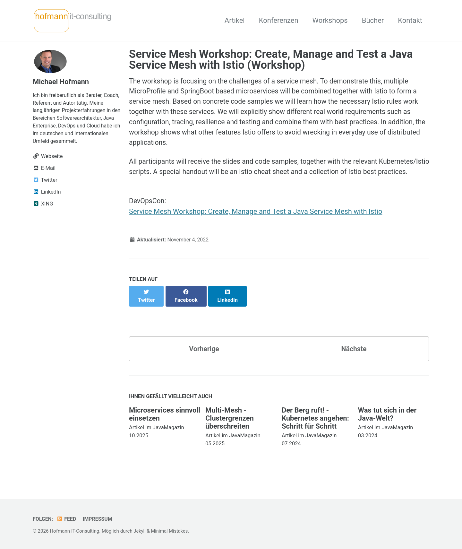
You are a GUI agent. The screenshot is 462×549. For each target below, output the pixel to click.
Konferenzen (278, 20)
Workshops (330, 20)
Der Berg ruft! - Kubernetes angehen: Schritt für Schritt (315, 427)
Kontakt (410, 20)
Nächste (354, 357)
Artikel (235, 20)
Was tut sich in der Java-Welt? (387, 423)
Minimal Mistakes (170, 531)
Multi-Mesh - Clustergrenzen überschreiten (229, 427)
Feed (67, 519)
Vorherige (204, 357)
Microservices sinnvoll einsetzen (164, 423)
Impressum (99, 519)
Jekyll (139, 531)
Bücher (373, 20)
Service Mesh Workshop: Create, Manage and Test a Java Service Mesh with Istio (255, 227)
